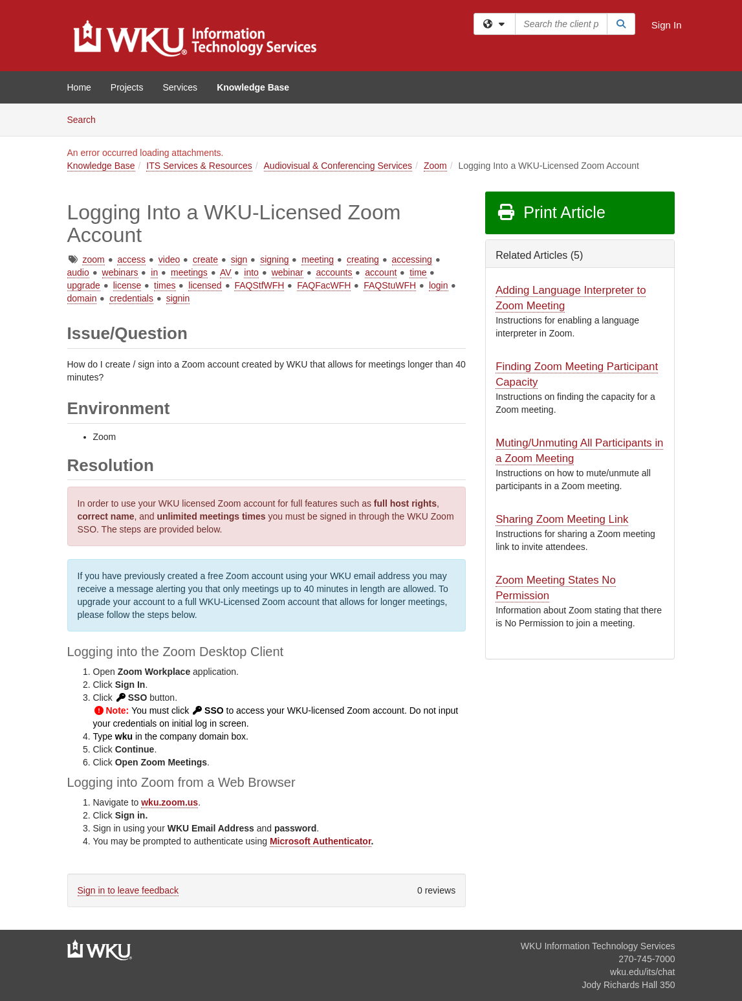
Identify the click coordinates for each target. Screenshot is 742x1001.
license (127, 285)
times (164, 285)
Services (179, 87)
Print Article (551, 212)
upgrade (83, 285)
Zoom (435, 165)
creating (363, 259)
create (205, 259)
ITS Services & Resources (199, 165)
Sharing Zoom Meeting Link (562, 519)
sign (239, 259)
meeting (317, 259)
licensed (204, 285)
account (381, 272)
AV (226, 272)
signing (274, 259)
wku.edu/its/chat (642, 972)
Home (79, 87)
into (251, 272)
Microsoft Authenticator (320, 841)
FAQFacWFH (324, 285)
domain (82, 298)
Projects (127, 87)
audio (78, 272)
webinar (287, 272)
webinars (120, 272)
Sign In (666, 24)
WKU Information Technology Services (598, 946)
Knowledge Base (253, 87)
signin (178, 298)
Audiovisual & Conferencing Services (338, 165)
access (131, 259)
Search (86, 119)
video (169, 259)
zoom (93, 259)
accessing (412, 259)
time (417, 272)
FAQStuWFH (390, 285)
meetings (189, 272)
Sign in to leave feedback (128, 890)
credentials (131, 298)
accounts (334, 272)
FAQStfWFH (259, 285)
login (438, 285)
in (154, 272)
